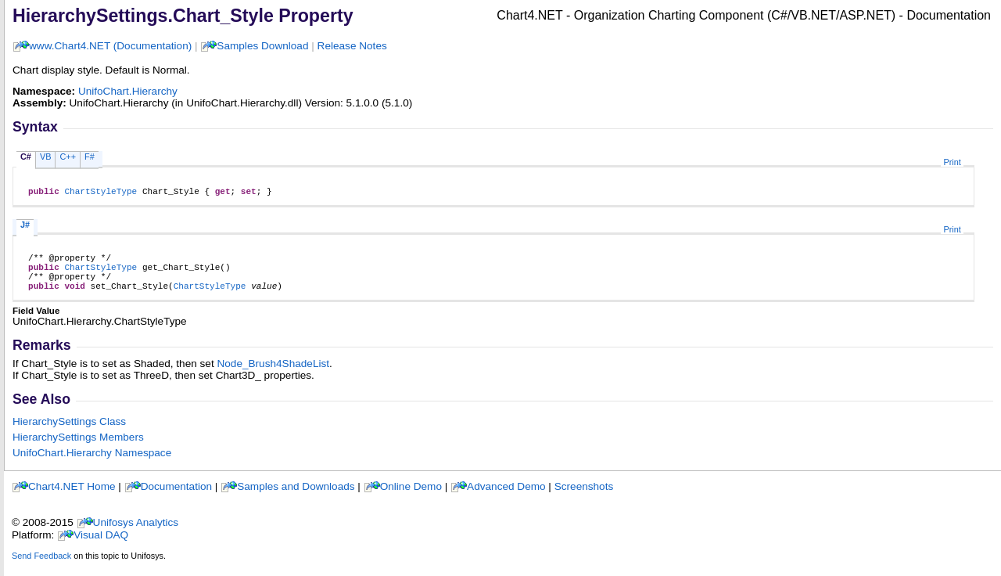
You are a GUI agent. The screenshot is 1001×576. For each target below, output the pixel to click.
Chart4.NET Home (72, 498)
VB (46, 156)
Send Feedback (41, 567)
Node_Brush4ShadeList (273, 375)
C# (25, 156)
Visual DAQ (101, 547)
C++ (67, 156)
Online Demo (411, 498)
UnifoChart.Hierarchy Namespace (92, 464)
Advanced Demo (506, 498)
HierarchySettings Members (78, 449)
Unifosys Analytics (136, 534)
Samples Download (262, 46)
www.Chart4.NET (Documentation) (110, 46)
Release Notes (352, 46)
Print (951, 162)
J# (25, 227)
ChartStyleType (100, 193)
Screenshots (584, 498)
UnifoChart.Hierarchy (128, 91)
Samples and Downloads (295, 498)
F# (89, 156)
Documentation (176, 498)
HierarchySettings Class (69, 433)
